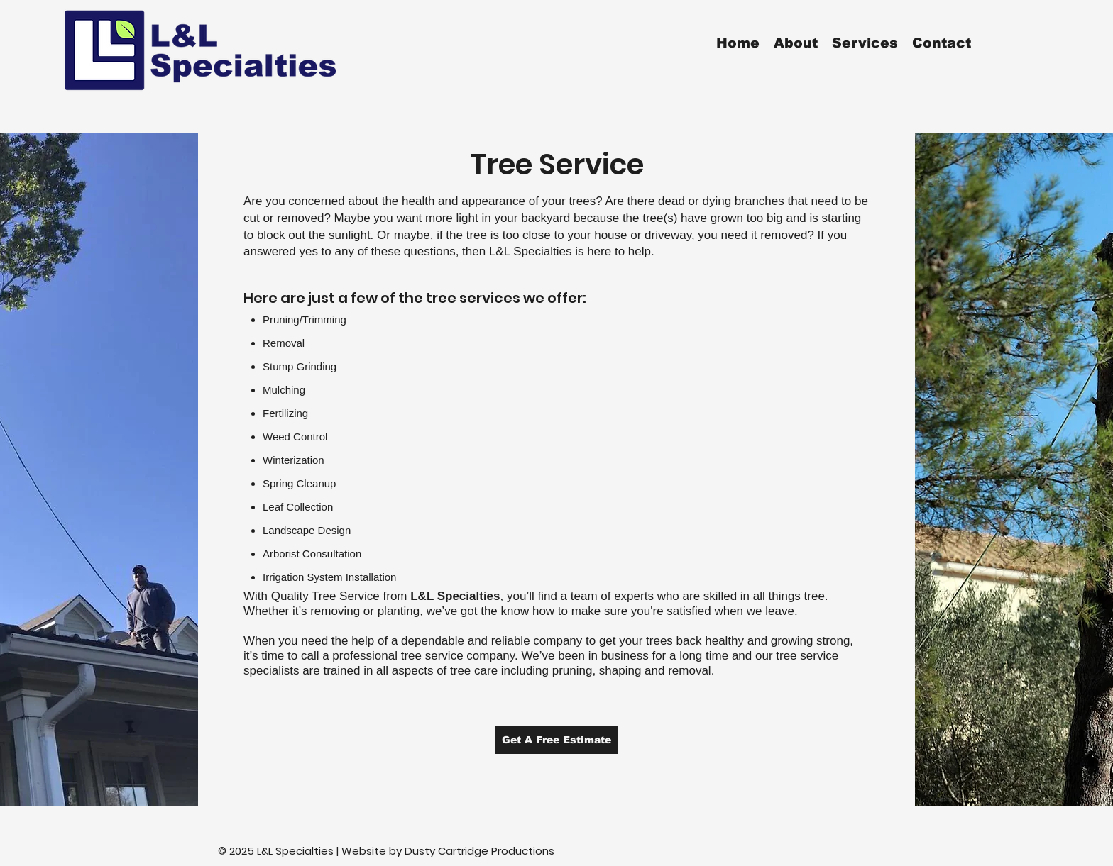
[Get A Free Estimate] (556, 740)
